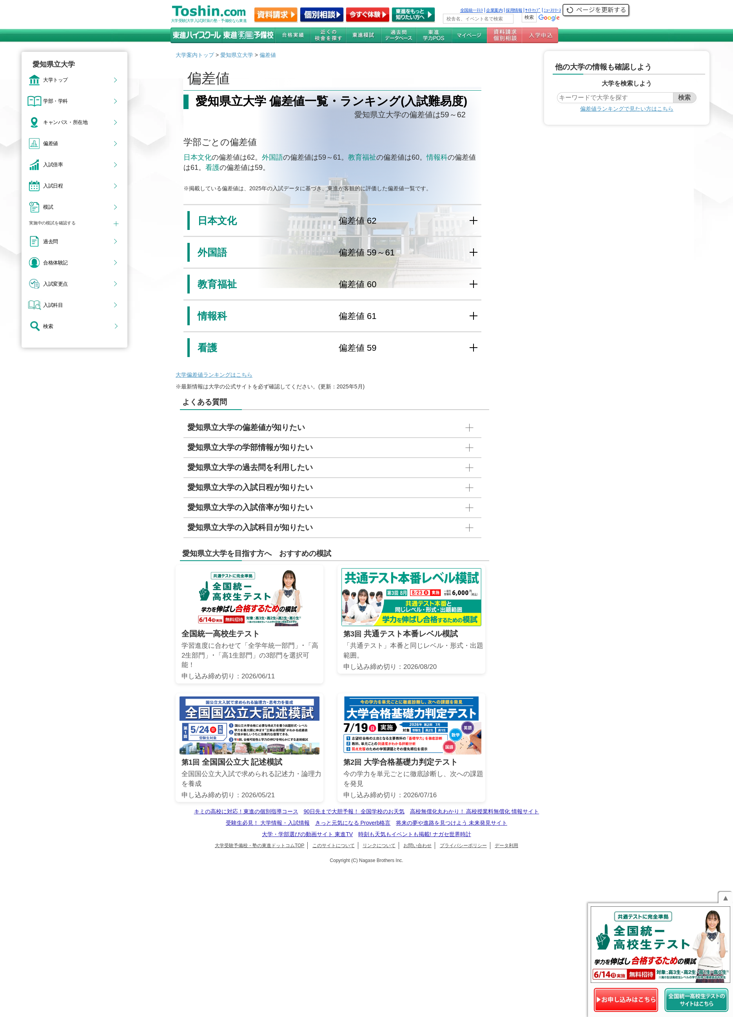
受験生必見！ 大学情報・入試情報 (268, 823)
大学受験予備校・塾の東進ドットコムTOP (259, 845)
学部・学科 (55, 101)
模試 (48, 207)
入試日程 (53, 185)
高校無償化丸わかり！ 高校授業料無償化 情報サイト (474, 811)
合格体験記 (55, 262)
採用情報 (514, 10)
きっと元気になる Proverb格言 (353, 823)
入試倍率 (53, 164)
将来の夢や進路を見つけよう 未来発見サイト (451, 823)
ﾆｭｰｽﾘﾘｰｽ (552, 10)
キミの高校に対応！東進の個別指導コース (246, 811)
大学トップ (55, 79)
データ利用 (506, 845)
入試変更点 (55, 283)
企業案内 (494, 10)
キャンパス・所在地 (65, 122)
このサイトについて (333, 845)
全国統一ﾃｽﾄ (471, 10)
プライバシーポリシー (463, 845)
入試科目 (53, 305)
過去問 (50, 241)
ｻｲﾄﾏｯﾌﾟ (533, 10)
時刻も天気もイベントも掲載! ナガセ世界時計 (414, 834)
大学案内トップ (195, 55)
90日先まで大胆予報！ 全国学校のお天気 (353, 811)
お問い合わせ (417, 845)
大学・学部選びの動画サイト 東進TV (307, 834)
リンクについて (379, 845)
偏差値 (50, 143)
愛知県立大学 (236, 55)
